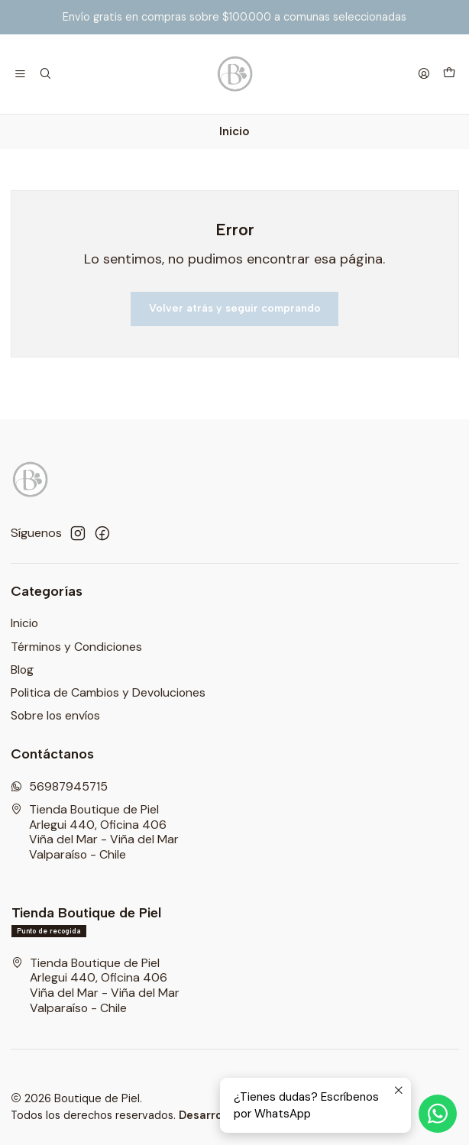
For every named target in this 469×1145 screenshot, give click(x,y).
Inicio (24, 623)
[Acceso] (423, 74)
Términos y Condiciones (76, 647)
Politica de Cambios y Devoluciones (108, 692)
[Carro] (448, 74)
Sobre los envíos (55, 715)
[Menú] (21, 74)
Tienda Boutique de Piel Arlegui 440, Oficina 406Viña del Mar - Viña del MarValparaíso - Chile (95, 831)
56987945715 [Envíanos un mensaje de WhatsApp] (59, 786)
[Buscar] (46, 74)
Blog (22, 669)
